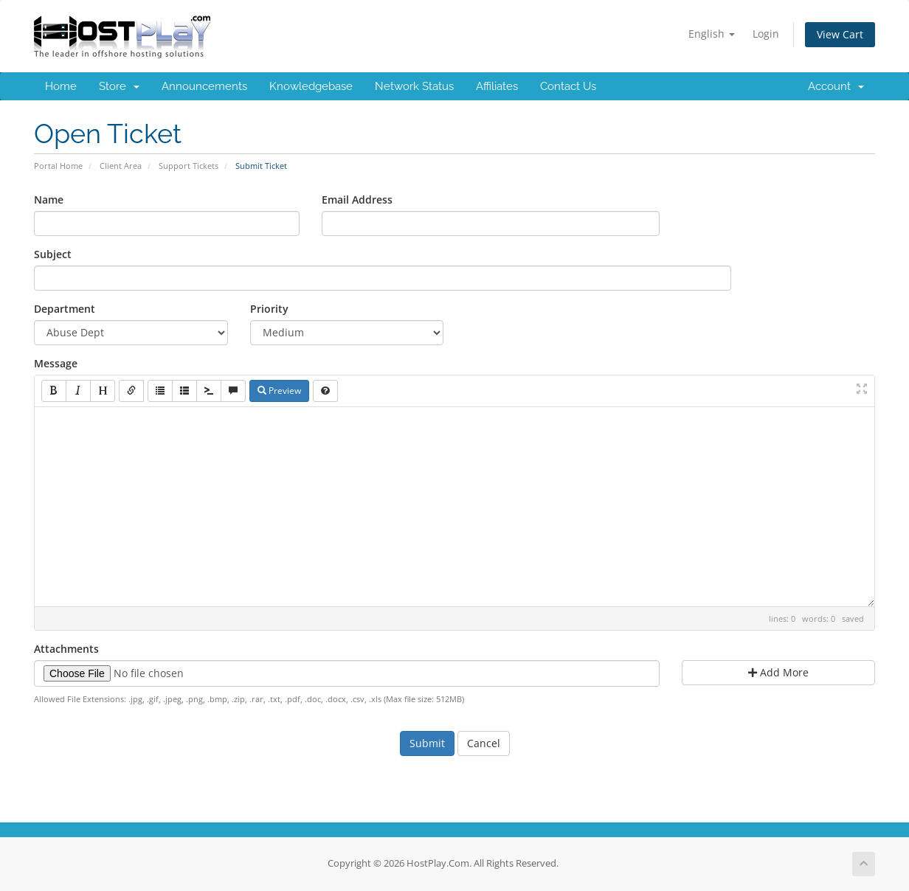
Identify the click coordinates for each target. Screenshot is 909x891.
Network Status (414, 86)
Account (836, 86)
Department (64, 309)
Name (48, 200)
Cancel (483, 743)
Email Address (357, 200)
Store (119, 86)
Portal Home (58, 165)
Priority (269, 309)
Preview (279, 390)
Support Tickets (188, 165)
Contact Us (568, 86)
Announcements (204, 86)
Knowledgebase (311, 86)
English (711, 34)
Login (766, 34)
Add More (778, 672)
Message (55, 363)
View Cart (840, 34)
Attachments (66, 649)
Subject (53, 254)
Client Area (121, 165)
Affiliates (497, 86)
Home (61, 86)
